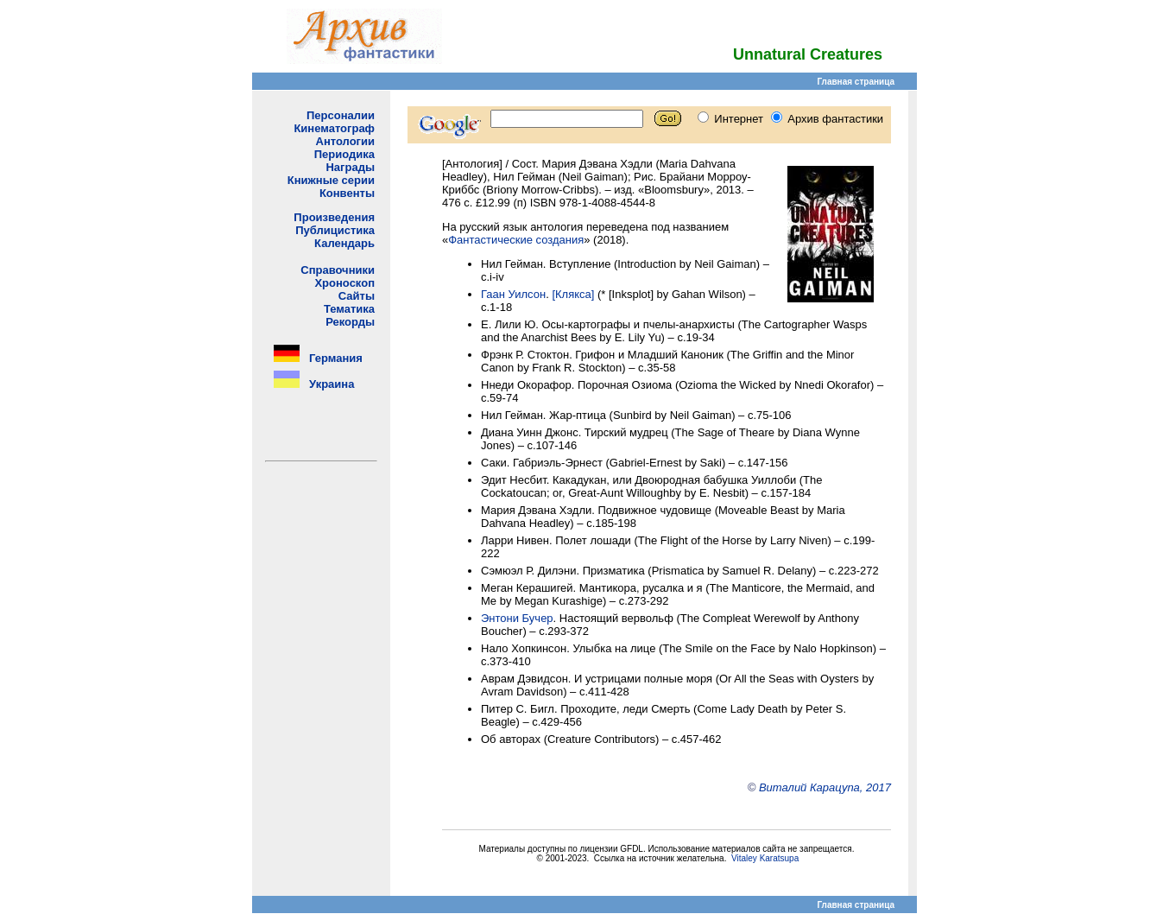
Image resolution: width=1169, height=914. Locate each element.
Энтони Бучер (517, 618)
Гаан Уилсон (513, 294)
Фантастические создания (516, 239)
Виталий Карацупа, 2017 (825, 787)
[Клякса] (573, 294)
